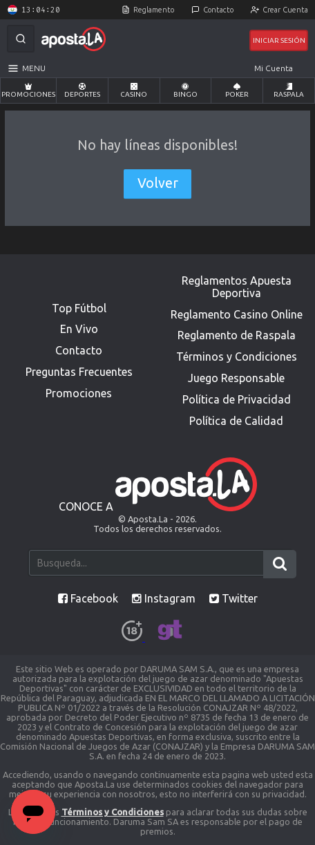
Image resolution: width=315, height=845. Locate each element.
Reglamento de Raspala (237, 335)
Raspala (289, 90)
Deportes (82, 90)
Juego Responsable (236, 378)
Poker (237, 90)
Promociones (28, 90)
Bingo (185, 90)
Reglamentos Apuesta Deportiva (237, 286)
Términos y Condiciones (236, 356)
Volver (157, 183)
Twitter (233, 598)
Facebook (88, 598)
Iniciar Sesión (279, 40)
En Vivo (79, 329)
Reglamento (153, 10)
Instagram (163, 598)
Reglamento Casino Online (237, 314)
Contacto (218, 10)
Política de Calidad (236, 421)
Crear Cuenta (285, 10)
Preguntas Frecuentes (79, 371)
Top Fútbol (79, 308)
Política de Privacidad (236, 399)
